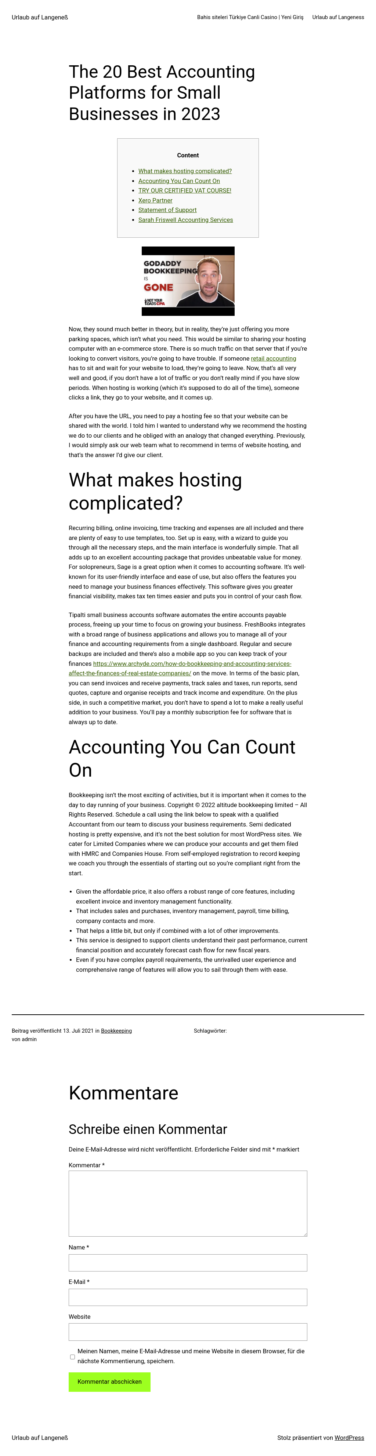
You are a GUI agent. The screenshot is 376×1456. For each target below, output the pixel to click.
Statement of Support (167, 210)
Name (79, 1247)
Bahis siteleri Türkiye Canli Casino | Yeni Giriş (250, 17)
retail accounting (273, 358)
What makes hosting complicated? (185, 171)
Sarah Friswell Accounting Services (185, 219)
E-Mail (79, 1281)
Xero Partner (155, 200)
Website (79, 1316)
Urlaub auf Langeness (338, 17)
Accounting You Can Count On (179, 181)
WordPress (349, 1437)
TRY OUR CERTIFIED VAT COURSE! (184, 190)
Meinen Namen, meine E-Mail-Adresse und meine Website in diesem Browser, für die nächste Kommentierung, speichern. (190, 1356)
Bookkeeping (116, 1031)
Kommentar (87, 1165)
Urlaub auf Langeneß (40, 17)
